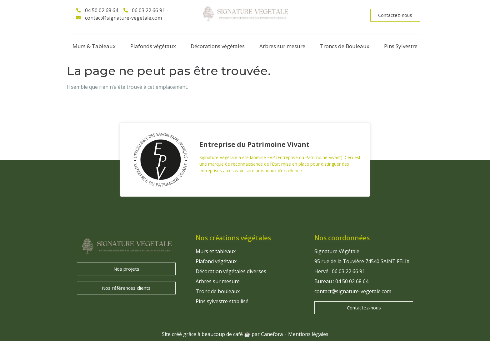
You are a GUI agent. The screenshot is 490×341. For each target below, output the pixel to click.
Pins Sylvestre (401, 46)
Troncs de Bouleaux (344, 46)
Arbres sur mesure (282, 46)
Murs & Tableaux (94, 46)
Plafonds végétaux (153, 46)
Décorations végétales (218, 46)
